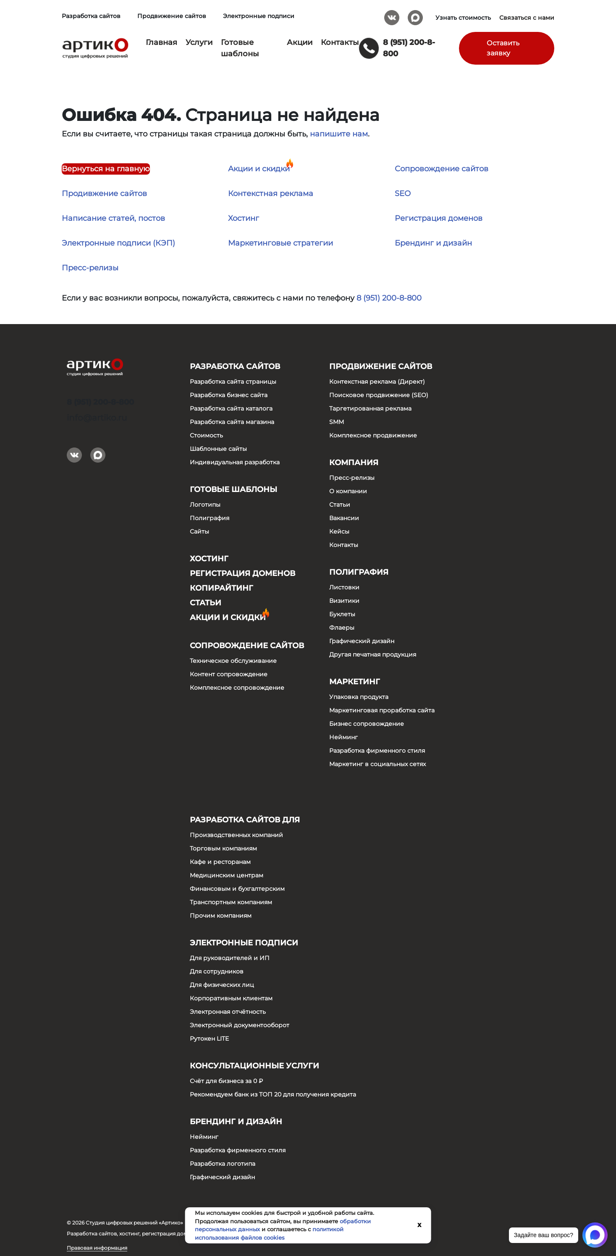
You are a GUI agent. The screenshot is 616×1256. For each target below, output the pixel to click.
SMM (336, 422)
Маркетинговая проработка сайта (382, 710)
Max (415, 14)
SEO (403, 193)
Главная (161, 42)
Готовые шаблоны (233, 489)
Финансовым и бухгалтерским (237, 888)
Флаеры (341, 627)
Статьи (205, 602)
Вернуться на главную (106, 168)
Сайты (199, 531)
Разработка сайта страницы (233, 381)
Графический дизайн (361, 641)
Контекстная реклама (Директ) (377, 381)
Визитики (344, 600)
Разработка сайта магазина (232, 422)
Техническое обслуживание (233, 661)
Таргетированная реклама (370, 408)
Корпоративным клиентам (231, 998)
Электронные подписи (258, 16)
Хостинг (243, 218)
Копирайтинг (221, 588)
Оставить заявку (503, 48)
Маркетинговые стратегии (280, 243)
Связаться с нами (526, 17)
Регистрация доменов (438, 218)
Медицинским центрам (226, 875)
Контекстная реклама (270, 193)
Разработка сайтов (91, 16)
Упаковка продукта (358, 697)
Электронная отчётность (228, 1011)
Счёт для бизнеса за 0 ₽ (226, 1081)
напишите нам (339, 134)
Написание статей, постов (113, 218)
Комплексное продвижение (373, 435)
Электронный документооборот (239, 1025)
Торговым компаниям (223, 848)
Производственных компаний (236, 835)
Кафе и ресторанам (220, 862)
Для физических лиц (222, 985)
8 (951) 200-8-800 (389, 298)
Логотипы (205, 504)
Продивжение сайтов (104, 193)
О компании (348, 491)
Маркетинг (354, 681)
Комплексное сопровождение (237, 687)
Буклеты (342, 614)
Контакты (340, 42)
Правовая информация (97, 1248)
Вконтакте (392, 14)
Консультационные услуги (254, 1065)
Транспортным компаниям (231, 902)
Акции (299, 42)
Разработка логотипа (222, 1163)
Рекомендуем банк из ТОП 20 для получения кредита (273, 1094)
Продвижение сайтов (171, 16)
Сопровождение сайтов (441, 168)
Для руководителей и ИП (230, 958)
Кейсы (339, 531)
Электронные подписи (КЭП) (118, 243)
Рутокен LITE (209, 1038)
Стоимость (206, 435)
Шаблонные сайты (218, 449)
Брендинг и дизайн (433, 243)
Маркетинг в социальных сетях (377, 764)
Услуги (199, 42)
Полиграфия (209, 518)
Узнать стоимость (463, 17)
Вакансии (344, 518)
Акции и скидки (259, 168)
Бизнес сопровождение (366, 723)
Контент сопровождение (228, 674)
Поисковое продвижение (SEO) (378, 395)
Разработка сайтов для (245, 819)
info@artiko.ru (97, 418)
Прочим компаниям (221, 915)
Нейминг (343, 737)
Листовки (344, 587)
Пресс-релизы (90, 267)
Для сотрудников (217, 971)
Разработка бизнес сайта (228, 395)
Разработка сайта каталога (231, 408)
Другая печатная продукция (372, 654)
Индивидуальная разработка (235, 462)
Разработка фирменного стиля (377, 750)
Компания (353, 462)
